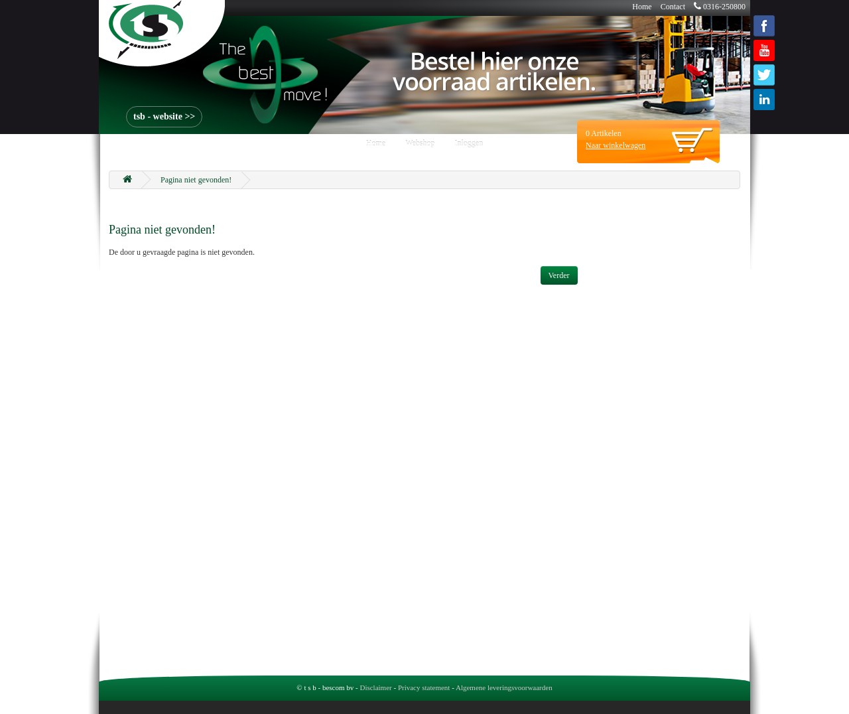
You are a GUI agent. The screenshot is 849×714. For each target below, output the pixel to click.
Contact (673, 6)
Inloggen (469, 143)
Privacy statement (424, 687)
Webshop (419, 143)
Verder (559, 275)
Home (641, 6)
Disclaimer (375, 687)
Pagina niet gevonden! (196, 179)
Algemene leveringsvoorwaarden (504, 687)
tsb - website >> (164, 116)
